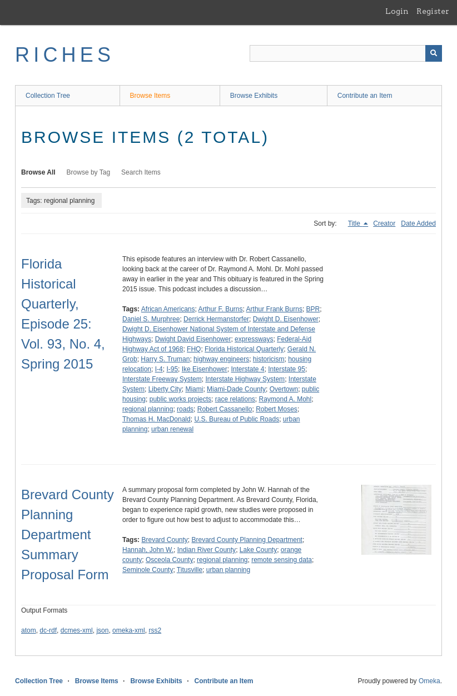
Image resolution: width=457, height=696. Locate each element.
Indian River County (206, 550)
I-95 (172, 369)
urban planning (228, 570)
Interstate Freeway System (162, 379)
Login (397, 11)
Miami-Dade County (236, 389)
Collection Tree (48, 96)
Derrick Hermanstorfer (216, 319)
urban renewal (172, 429)
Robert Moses (276, 409)
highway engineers (221, 359)
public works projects (180, 399)
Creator (384, 223)
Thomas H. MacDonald (156, 419)
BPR (313, 309)
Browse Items (150, 96)
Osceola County (169, 560)
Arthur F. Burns (220, 309)
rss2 (154, 630)
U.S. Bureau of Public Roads (236, 419)
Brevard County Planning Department (247, 540)
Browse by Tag (89, 172)
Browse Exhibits (253, 96)
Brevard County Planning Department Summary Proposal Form (67, 534)
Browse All (38, 172)
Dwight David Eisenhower (193, 339)
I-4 (159, 369)
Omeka (429, 681)
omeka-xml (128, 630)
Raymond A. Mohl (285, 399)
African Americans (168, 309)
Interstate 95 (286, 369)
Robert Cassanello (224, 409)
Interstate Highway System (245, 379)
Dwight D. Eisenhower (286, 319)
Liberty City (165, 389)
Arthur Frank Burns (274, 309)
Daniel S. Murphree (151, 319)
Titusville (189, 570)
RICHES (65, 54)
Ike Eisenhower (204, 369)
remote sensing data (281, 560)
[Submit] (433, 53)
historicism (269, 359)
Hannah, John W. (147, 550)
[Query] (346, 53)
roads (185, 409)
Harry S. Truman (165, 359)
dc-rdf (48, 630)
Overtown (284, 389)
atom (28, 630)
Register (432, 11)
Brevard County (164, 540)
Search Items (141, 172)
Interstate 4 (247, 369)
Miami (194, 389)
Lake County (258, 550)
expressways (254, 339)
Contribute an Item (365, 96)
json (102, 630)
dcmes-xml (77, 630)
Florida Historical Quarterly (244, 349)
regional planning (147, 409)
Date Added (418, 223)
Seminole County (147, 570)
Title (355, 223)
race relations (235, 399)
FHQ (194, 349)
